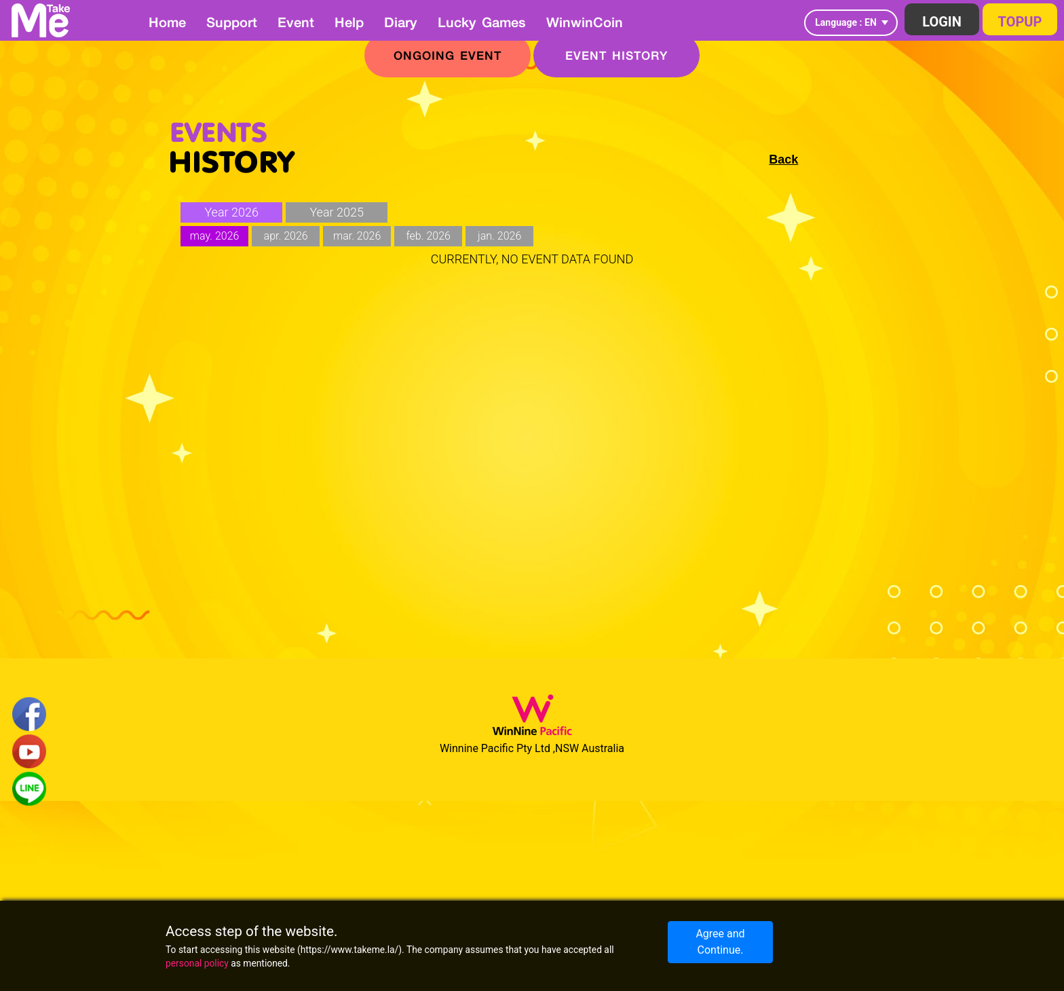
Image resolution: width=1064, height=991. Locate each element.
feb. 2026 (428, 235)
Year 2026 (231, 212)
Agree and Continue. (720, 941)
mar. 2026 (357, 235)
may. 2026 (215, 235)
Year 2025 (336, 212)
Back (783, 159)
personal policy (197, 963)
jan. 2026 (499, 235)
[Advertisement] (532, 432)
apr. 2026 (286, 235)
